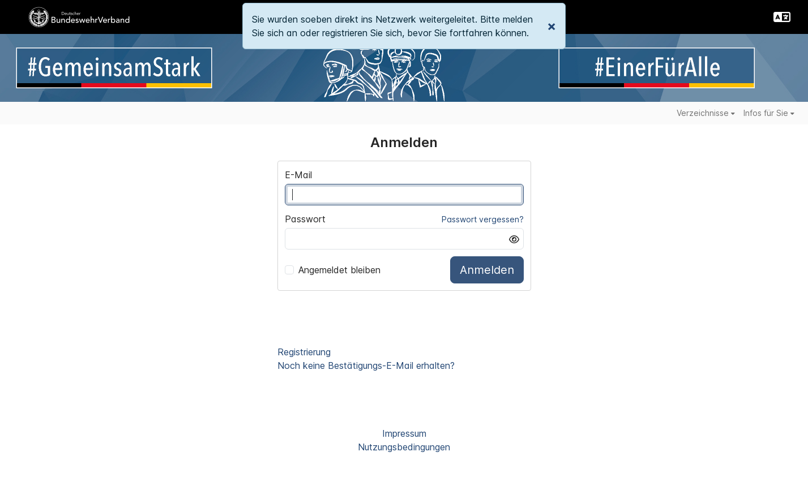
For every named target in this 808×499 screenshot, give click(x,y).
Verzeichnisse (706, 113)
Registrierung (304, 352)
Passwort (305, 219)
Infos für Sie (768, 113)
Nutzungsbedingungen (404, 447)
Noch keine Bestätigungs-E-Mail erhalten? (366, 365)
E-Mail (298, 174)
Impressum (404, 433)
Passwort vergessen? (483, 219)
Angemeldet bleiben (333, 270)
